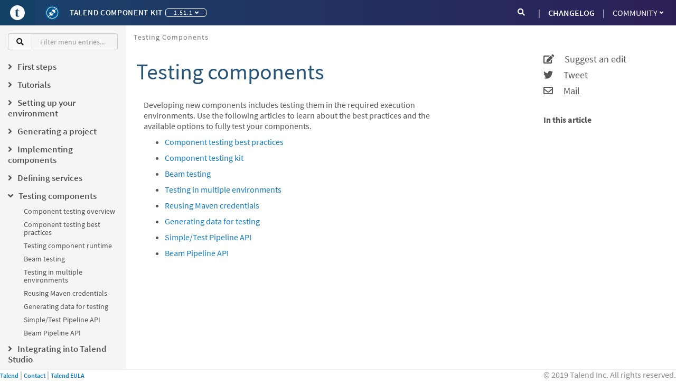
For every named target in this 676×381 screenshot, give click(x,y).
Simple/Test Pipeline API (62, 319)
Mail (561, 91)
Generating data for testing (66, 306)
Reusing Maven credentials (65, 293)
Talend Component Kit (116, 12)
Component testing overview (69, 211)
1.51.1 (186, 12)
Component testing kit (204, 157)
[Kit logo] (52, 12)
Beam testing (44, 259)
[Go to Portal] (17, 12)
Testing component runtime (68, 245)
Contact (34, 375)
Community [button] (638, 12)
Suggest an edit (584, 59)
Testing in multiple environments (53, 276)
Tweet (565, 75)
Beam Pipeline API (52, 333)
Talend (9, 375)
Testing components (171, 37)
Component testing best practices (62, 228)
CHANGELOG (571, 12)
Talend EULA (67, 375)
